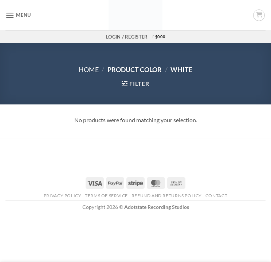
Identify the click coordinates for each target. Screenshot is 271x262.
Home (89, 70)
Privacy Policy (63, 195)
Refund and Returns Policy (166, 195)
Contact (216, 195)
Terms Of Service (106, 195)
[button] (18, 15)
